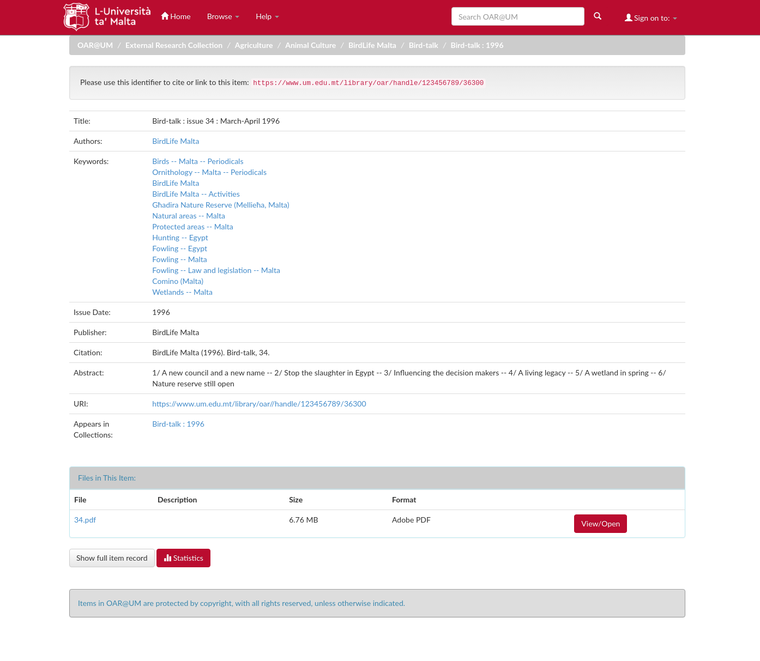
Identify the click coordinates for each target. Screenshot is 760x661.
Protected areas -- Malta (192, 226)
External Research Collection (173, 45)
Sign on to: (651, 17)
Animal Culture (310, 45)
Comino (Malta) (177, 281)
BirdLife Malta (372, 45)
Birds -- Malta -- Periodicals (197, 161)
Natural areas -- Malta (188, 215)
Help (267, 16)
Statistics (183, 557)
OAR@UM (95, 45)
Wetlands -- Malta (182, 291)
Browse (223, 16)
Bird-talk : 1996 (477, 45)
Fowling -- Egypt (179, 248)
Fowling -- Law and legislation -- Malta (216, 270)
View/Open (600, 523)
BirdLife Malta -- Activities (195, 193)
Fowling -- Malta (179, 259)
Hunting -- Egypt (180, 237)
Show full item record (112, 557)
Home (176, 16)
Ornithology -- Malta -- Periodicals (209, 172)
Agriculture (254, 45)
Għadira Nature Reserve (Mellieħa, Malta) (220, 204)
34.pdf (85, 519)
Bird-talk (423, 45)
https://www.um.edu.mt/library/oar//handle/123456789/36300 (259, 403)
